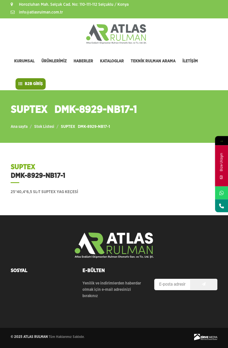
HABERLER (83, 61)
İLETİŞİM (190, 61)
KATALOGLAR (112, 61)
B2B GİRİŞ (30, 84)
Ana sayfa (19, 127)
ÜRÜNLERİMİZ (54, 61)
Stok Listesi (44, 127)
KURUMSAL (24, 61)
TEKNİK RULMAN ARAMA (153, 61)
